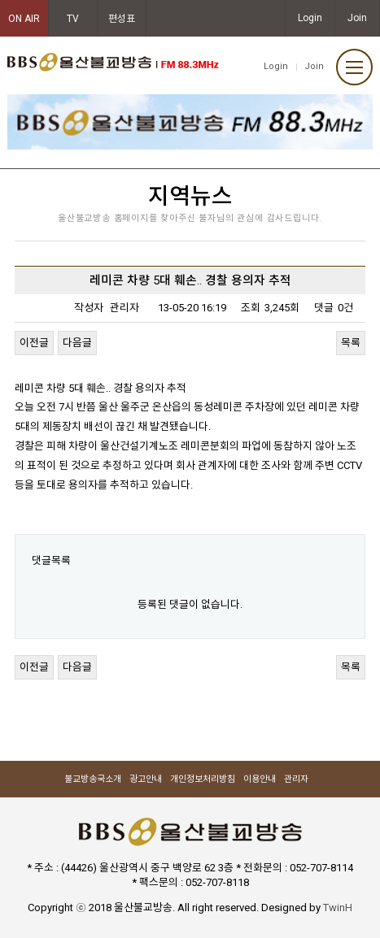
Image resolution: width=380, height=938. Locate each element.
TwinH (337, 907)
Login (310, 18)
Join (357, 18)
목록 (350, 343)
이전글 (34, 343)
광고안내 (145, 779)
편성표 (121, 18)
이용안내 (259, 779)
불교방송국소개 (92, 779)
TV (73, 18)
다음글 (77, 343)
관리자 (296, 779)
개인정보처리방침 (202, 779)
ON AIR (24, 18)
